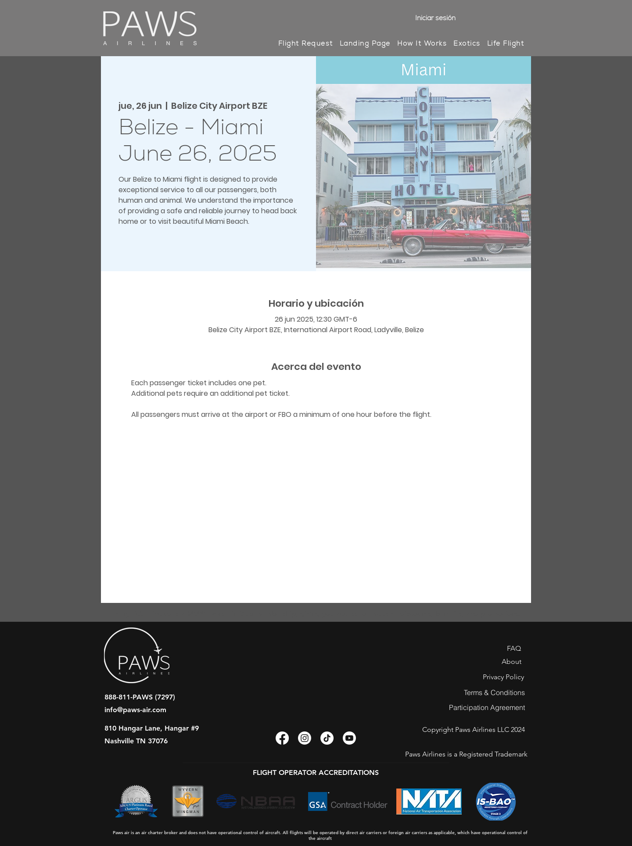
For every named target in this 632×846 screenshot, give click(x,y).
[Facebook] (282, 738)
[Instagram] (304, 738)
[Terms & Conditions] (494, 692)
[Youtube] (349, 738)
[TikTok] (327, 738)
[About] (511, 661)
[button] (422, 43)
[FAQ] (514, 648)
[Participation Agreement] (487, 707)
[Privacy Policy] (503, 677)
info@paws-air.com (135, 710)
